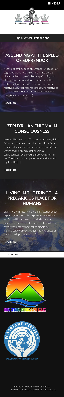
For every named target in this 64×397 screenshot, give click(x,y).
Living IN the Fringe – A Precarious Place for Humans (32, 198)
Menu (54, 3)
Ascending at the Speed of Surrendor (32, 58)
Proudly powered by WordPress (32, 386)
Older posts (14, 254)
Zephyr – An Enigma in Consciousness (32, 128)
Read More (10, 102)
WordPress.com (46, 389)
